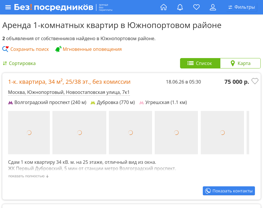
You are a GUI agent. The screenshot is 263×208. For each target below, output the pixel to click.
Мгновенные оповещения (92, 49)
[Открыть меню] (80, 7)
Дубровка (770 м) (112, 102)
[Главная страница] (163, 7)
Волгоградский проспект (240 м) (47, 102)
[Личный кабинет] (213, 7)
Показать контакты (233, 191)
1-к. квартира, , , (69, 82)
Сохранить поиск (29, 49)
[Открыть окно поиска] (241, 7)
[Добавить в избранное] (255, 81)
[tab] (200, 63)
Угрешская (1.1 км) (163, 102)
